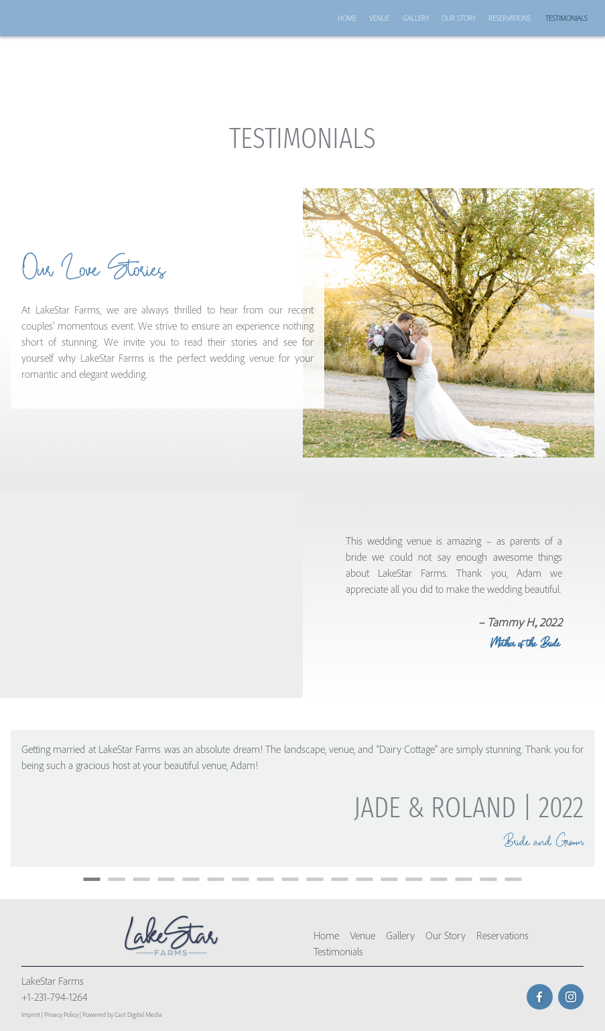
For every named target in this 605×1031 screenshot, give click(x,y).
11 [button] (340, 879)
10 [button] (315, 879)
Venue (379, 18)
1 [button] (92, 879)
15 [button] (439, 879)
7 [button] (240, 879)
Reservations (509, 18)
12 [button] (364, 879)
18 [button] (513, 879)
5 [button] (191, 879)
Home (347, 18)
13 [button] (389, 879)
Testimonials (566, 18)
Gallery (416, 18)
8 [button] (265, 879)
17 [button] (488, 879)
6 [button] (216, 879)
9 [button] (290, 879)
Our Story (459, 18)
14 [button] (414, 879)
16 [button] (464, 879)
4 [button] (166, 879)
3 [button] (141, 879)
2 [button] (117, 879)
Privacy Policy (61, 1014)
